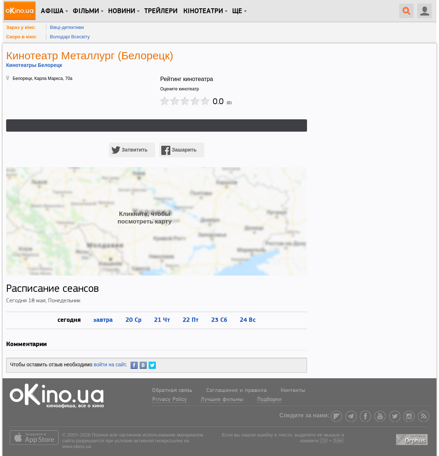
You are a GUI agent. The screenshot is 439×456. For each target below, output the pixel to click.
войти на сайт (109, 364)
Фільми (86, 11)
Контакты (293, 390)
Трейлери (161, 11)
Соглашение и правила (236, 390)
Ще (237, 11)
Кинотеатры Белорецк (34, 65)
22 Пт (191, 319)
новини (121, 11)
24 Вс (248, 319)
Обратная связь (172, 390)
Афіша (52, 11)
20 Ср (133, 319)
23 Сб (219, 319)
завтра (103, 319)
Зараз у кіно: (21, 27)
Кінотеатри (203, 11)
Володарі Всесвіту (70, 36)
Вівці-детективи (67, 27)
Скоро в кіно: (21, 36)
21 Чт (162, 319)
